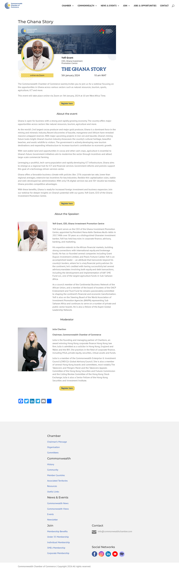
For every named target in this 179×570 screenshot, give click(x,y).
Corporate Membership (58, 553)
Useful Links (53, 491)
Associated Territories (57, 480)
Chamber (66, 6)
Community (52, 469)
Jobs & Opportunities (145, 6)
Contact (164, 6)
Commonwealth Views (58, 508)
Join (125, 6)
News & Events (109, 6)
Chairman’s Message (57, 441)
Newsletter (52, 519)
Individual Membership (58, 542)
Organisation (53, 447)
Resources (52, 486)
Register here (67, 103)
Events (50, 514)
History (50, 464)
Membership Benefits (57, 531)
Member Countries (56, 475)
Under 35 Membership (58, 536)
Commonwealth (86, 6)
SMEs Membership (56, 547)
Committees (53, 452)
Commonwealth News (58, 503)
